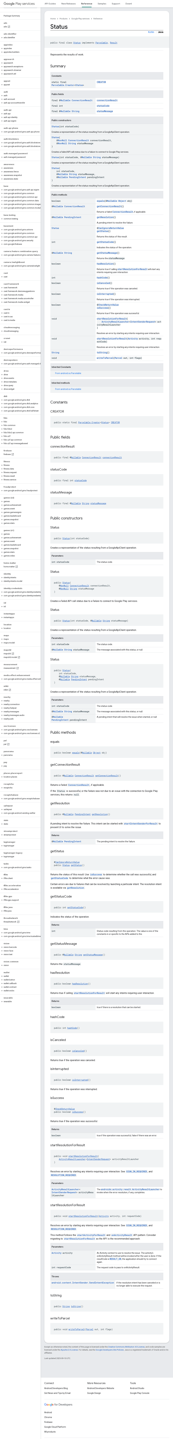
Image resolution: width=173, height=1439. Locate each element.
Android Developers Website (100, 1388)
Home (53, 19)
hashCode (102, 277)
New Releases (68, 3)
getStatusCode (105, 242)
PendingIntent (77, 177)
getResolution (105, 217)
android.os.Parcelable (71, 373)
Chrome (48, 1417)
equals (100, 200)
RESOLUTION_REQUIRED (63, 1175)
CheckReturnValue (108, 304)
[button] (19, 37)
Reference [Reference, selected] (86, 3)
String (75, 111)
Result (113, 42)
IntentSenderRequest (142, 321)
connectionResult (107, 100)
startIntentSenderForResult (140, 823)
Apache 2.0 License (69, 1350)
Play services (19, 4)
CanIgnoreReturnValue (111, 228)
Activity (133, 338)
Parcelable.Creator (63, 85)
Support (116, 3)
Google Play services (80, 19)
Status (77, 42)
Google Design (94, 1393)
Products (63, 19)
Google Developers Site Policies (110, 1350)
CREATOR (101, 82)
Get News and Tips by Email (57, 1393)
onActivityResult (121, 1235)
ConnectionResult (82, 100)
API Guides (50, 3)
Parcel (118, 358)
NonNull (62, 140)
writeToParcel (105, 358)
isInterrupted (105, 293)
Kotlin (151, 32)
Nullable (65, 100)
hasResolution (105, 263)
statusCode (103, 105)
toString (102, 352)
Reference (97, 19)
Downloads (131, 3)
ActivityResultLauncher (115, 321)
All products (50, 1432)
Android (48, 1412)
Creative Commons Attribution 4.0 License (126, 1347)
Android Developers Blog (56, 1388)
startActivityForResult (91, 1235)
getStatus (102, 231)
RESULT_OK (115, 1259)
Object (122, 200)
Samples (102, 3)
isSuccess (102, 307)
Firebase (48, 1422)
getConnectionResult (109, 206)
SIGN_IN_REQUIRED (136, 1171)
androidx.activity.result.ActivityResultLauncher (130, 1189)
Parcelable (101, 42)
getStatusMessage (107, 252)
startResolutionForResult (132, 269)
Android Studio (137, 1388)
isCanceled (103, 283)
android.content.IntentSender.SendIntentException (83, 1282)
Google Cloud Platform (55, 1427)
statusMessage (105, 111)
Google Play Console (139, 1393)
